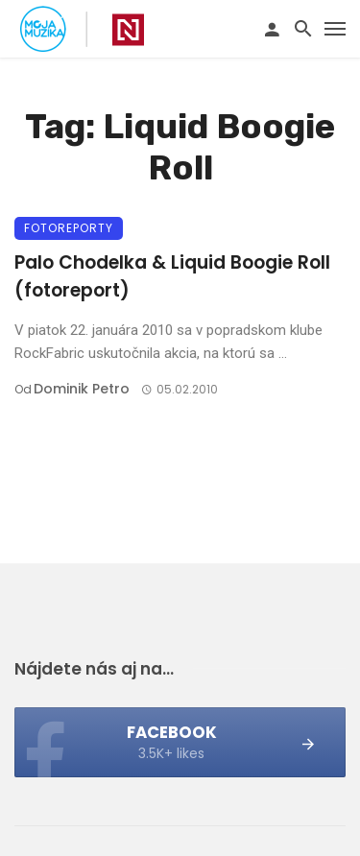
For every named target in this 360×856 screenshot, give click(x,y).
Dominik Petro (82, 388)
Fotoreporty (68, 228)
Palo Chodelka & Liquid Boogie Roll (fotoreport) (172, 276)
